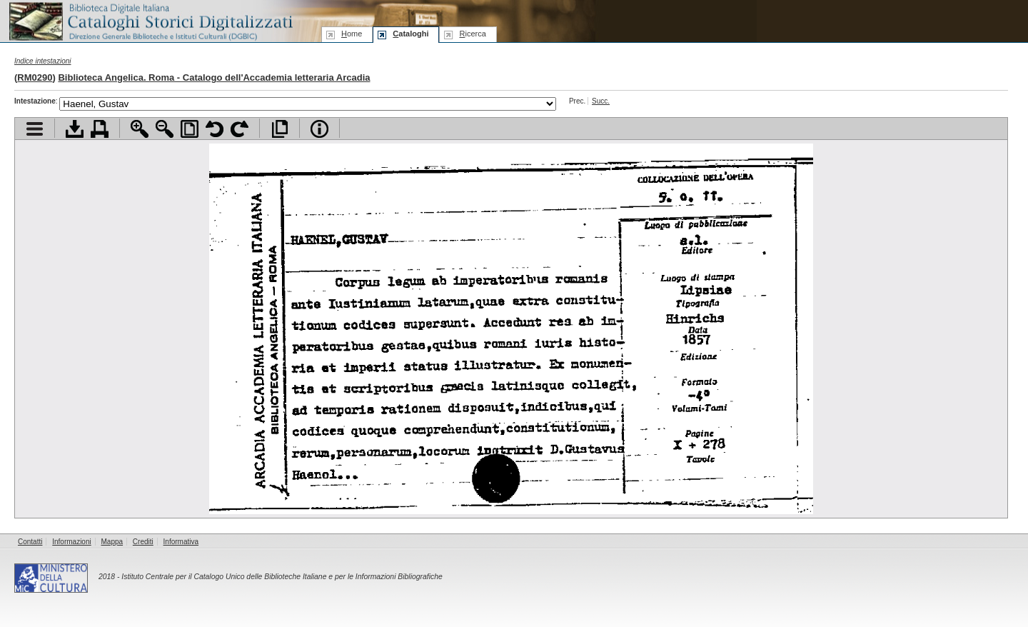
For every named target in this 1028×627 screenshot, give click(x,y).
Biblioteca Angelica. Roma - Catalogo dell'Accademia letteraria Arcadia (214, 77)
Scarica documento (75, 129)
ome (351, 33)
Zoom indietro (164, 129)
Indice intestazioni (42, 61)
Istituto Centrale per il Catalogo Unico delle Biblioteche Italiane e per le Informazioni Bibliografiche (281, 577)
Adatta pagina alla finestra (189, 129)
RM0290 (34, 77)
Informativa (180, 542)
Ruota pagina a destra (239, 129)
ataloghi (410, 33)
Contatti (30, 542)
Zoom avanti (139, 129)
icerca (472, 33)
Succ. (601, 101)
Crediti (143, 542)
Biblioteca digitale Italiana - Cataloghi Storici (150, 20)
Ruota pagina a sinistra (214, 129)
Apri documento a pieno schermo (279, 129)
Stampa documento (100, 129)
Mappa (112, 542)
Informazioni (71, 542)
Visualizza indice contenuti (35, 129)
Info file (319, 129)
